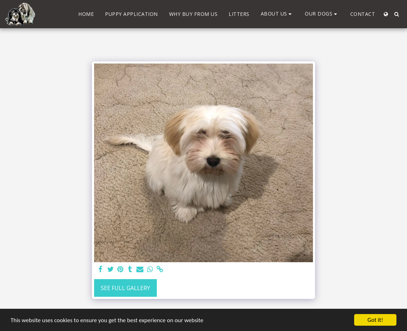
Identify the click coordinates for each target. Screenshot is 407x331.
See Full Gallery (125, 288)
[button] (277, 14)
